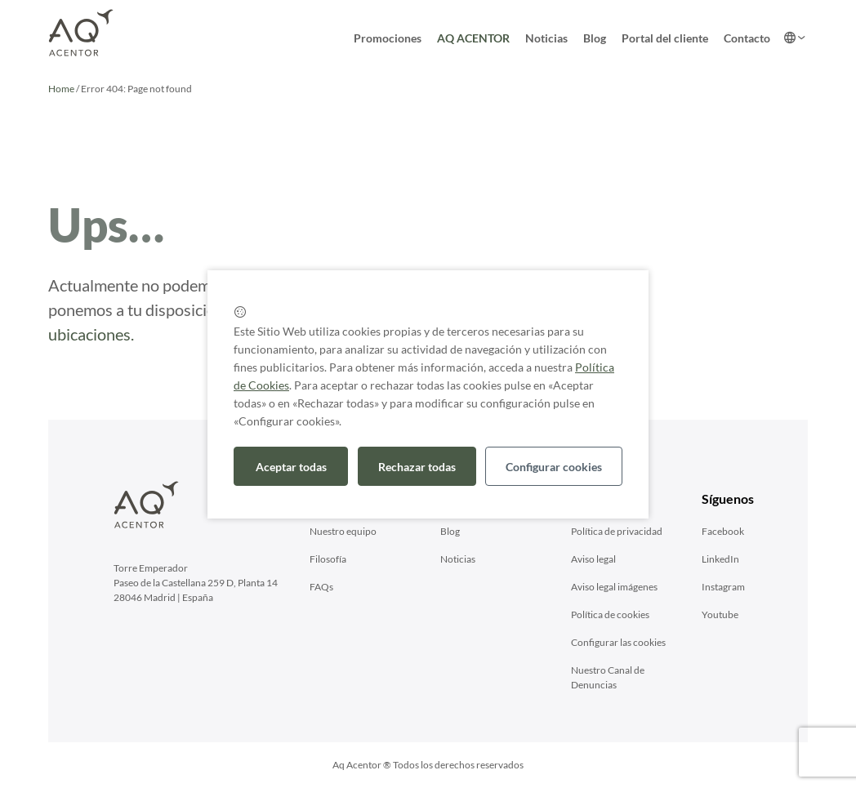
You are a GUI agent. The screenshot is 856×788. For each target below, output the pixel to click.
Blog (594, 38)
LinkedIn (720, 559)
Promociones (387, 38)
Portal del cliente (665, 38)
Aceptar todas (291, 467)
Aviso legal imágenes (614, 587)
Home (61, 88)
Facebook (723, 531)
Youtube (720, 614)
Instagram (723, 587)
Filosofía (328, 559)
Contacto (747, 38)
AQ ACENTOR (473, 38)
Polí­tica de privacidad (616, 531)
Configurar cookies (554, 467)
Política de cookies (610, 614)
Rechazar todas (417, 467)
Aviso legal (593, 559)
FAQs (321, 587)
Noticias (546, 38)
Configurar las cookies (618, 642)
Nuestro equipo (343, 531)
